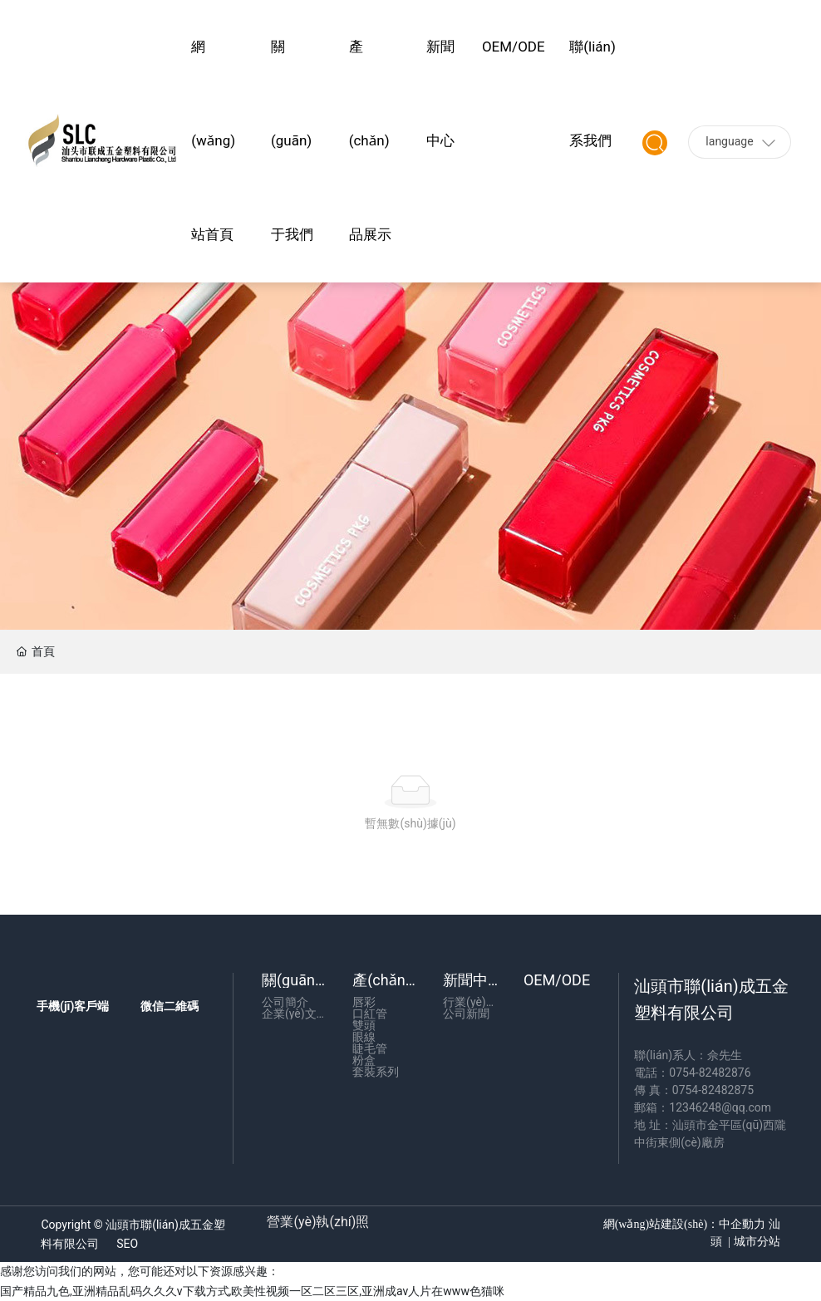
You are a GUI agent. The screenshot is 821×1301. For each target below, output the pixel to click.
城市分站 (755, 1241)
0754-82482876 (709, 1072)
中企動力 (742, 1224)
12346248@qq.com (720, 1107)
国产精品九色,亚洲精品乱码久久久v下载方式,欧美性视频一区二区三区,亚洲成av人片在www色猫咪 (252, 1291)
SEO (127, 1243)
